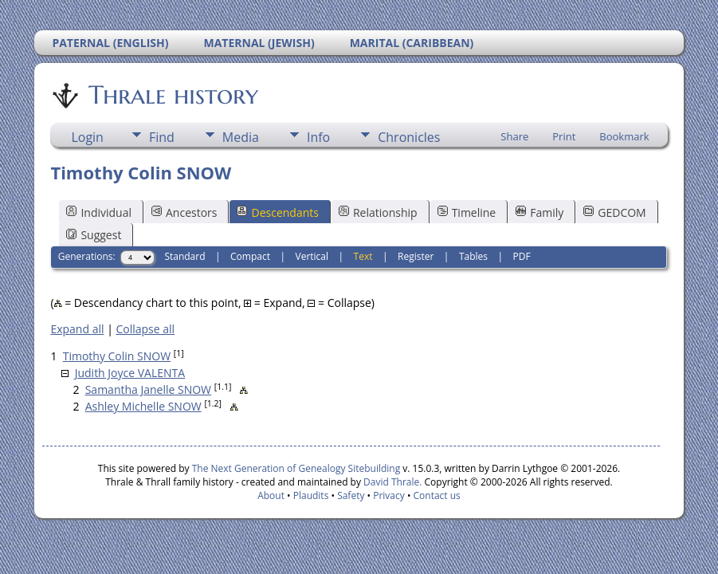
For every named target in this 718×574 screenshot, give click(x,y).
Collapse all (145, 328)
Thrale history (172, 95)
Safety (350, 495)
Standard (184, 256)
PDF (522, 256)
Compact (250, 256)
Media (240, 137)
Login (87, 137)
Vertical (312, 256)
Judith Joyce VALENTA (130, 372)
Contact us (437, 495)
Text (363, 256)
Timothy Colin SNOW (117, 356)
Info (318, 137)
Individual (98, 212)
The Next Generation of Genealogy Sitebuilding (296, 468)
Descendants (277, 212)
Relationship (378, 212)
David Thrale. (391, 482)
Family (539, 212)
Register (416, 256)
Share (514, 136)
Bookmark (624, 136)
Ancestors (184, 212)
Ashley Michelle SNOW (143, 406)
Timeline (466, 212)
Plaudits (311, 495)
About (270, 495)
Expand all (77, 328)
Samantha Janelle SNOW (148, 389)
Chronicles (409, 137)
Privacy (389, 495)
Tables (473, 256)
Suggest (93, 234)
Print (563, 136)
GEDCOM (614, 212)
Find (162, 137)
